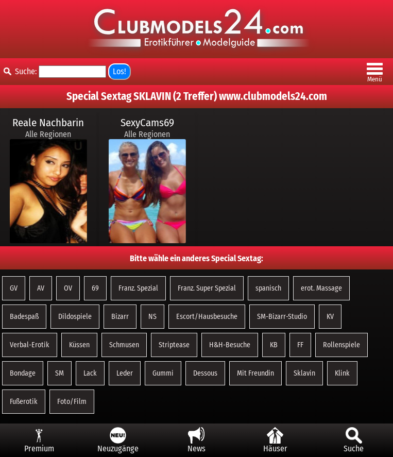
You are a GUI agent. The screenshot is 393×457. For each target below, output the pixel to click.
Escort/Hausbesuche (206, 316)
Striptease (174, 345)
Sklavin (304, 373)
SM (59, 373)
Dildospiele (75, 316)
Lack (90, 373)
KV (330, 316)
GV (14, 288)
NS (152, 316)
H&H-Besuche (229, 345)
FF (300, 345)
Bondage (23, 373)
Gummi (163, 373)
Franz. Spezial (138, 288)
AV (40, 288)
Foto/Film (72, 401)
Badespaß (24, 316)
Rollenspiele (341, 345)
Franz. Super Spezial (207, 288)
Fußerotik (24, 401)
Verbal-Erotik (29, 345)
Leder (124, 373)
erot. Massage (321, 288)
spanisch (268, 288)
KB (274, 345)
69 (95, 288)
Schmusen (124, 345)
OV (68, 288)
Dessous (205, 373)
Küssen (79, 345)
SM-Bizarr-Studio (282, 316)
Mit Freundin (255, 373)
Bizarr (120, 316)
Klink (342, 373)
